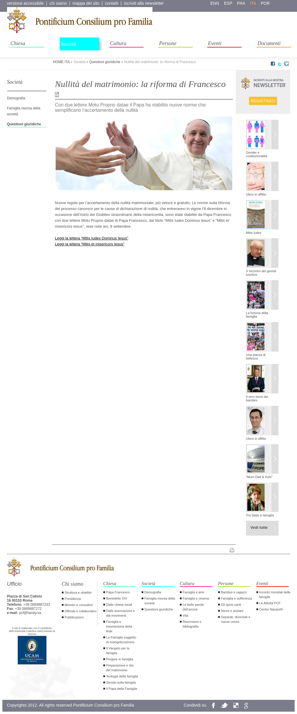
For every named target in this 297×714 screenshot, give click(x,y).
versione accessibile (25, 3)
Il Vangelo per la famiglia (118, 650)
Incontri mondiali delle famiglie (275, 594)
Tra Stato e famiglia (260, 515)
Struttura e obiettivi (78, 592)
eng (214, 3)
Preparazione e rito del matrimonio (120, 668)
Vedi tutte (259, 527)
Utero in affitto (256, 194)
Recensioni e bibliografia (192, 624)
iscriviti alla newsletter (144, 3)
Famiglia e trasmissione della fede (119, 626)
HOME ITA (61, 62)
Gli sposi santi (231, 604)
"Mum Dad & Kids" (259, 477)
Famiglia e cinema (196, 598)
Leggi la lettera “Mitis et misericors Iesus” (90, 244)
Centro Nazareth (271, 609)
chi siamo (58, 3)
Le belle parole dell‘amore (193, 607)
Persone (168, 43)
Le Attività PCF (270, 603)
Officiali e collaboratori (81, 611)
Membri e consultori (79, 605)
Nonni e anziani (232, 611)
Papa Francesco (118, 592)
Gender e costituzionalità (256, 154)
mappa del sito (85, 3)
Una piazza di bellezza (256, 356)
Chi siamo (73, 584)
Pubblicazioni (74, 617)
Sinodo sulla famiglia (121, 682)
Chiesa (18, 43)
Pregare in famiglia (119, 659)
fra (241, 3)
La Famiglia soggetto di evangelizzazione (121, 640)
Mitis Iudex (254, 232)
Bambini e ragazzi (234, 592)
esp (228, 3)
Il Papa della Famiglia (121, 688)
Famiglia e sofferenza (236, 598)
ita (253, 3)
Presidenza (73, 598)
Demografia (16, 98)
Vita (185, 615)
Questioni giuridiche (104, 62)
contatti (111, 3)
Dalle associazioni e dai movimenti (120, 613)
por (265, 3)
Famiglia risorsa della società (160, 601)
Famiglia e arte (193, 592)
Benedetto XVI (116, 598)
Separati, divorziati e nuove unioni (235, 619)
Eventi (215, 43)
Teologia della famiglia (122, 676)
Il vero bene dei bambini (257, 398)
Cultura (118, 43)
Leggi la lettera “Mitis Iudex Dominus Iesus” (91, 238)
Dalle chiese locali (119, 604)
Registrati (263, 101)
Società (68, 44)
